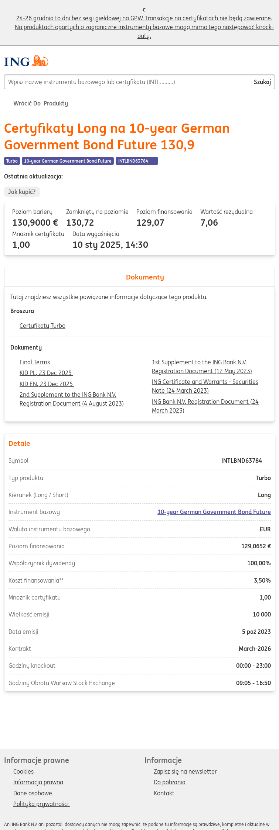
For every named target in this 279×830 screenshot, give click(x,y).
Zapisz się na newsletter (185, 771)
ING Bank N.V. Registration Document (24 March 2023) (205, 402)
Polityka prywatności (41, 804)
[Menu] (272, 63)
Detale (139, 443)
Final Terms (35, 362)
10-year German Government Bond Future (214, 512)
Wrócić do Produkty (36, 103)
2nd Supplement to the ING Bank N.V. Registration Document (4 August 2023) (72, 395)
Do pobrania (170, 782)
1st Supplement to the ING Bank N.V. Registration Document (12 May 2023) (202, 363)
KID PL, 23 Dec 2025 (46, 373)
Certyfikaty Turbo (42, 326)
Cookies (23, 771)
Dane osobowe (32, 793)
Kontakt (164, 793)
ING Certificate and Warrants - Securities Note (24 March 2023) (205, 382)
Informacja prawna (38, 782)
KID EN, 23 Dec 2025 (47, 384)
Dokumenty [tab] (139, 276)
